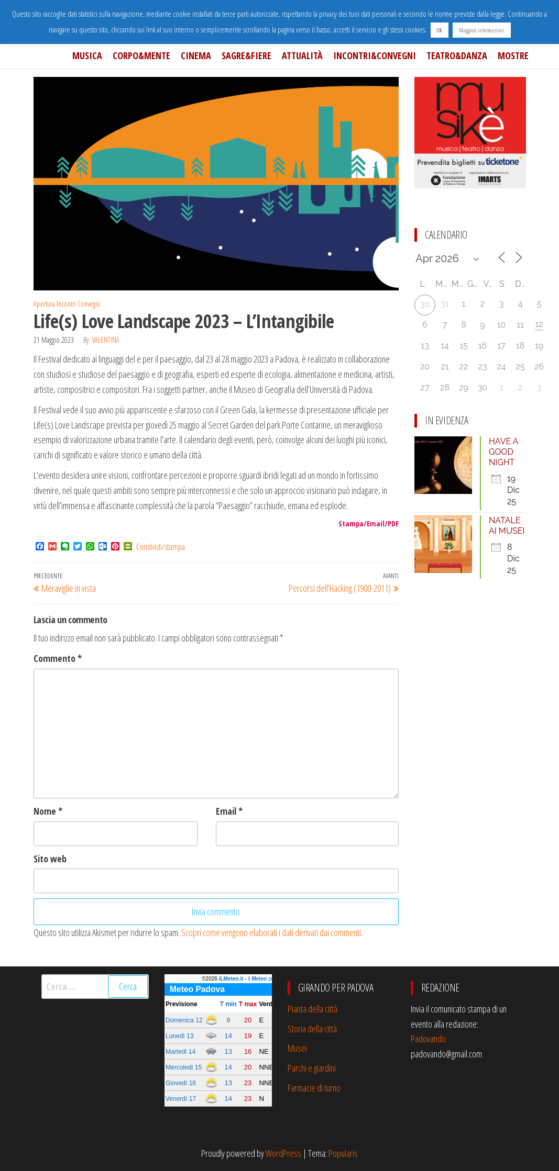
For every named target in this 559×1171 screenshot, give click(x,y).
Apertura (44, 304)
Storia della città (312, 1028)
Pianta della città (312, 1009)
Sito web (50, 858)
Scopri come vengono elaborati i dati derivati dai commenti (271, 932)
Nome (48, 811)
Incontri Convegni (78, 304)
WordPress (283, 1153)
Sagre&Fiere (246, 55)
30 (425, 304)
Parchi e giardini (312, 1068)
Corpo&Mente (141, 55)
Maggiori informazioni (482, 30)
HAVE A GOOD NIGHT (503, 451)
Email (229, 811)
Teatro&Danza (456, 55)
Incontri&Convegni (374, 55)
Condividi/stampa (160, 547)
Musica (87, 55)
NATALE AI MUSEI (506, 525)
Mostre (513, 55)
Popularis (343, 1153)
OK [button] (439, 30)
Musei (297, 1048)
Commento (58, 658)
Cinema (196, 55)
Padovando (428, 1038)
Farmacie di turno (314, 1088)
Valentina (105, 340)
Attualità (302, 55)
